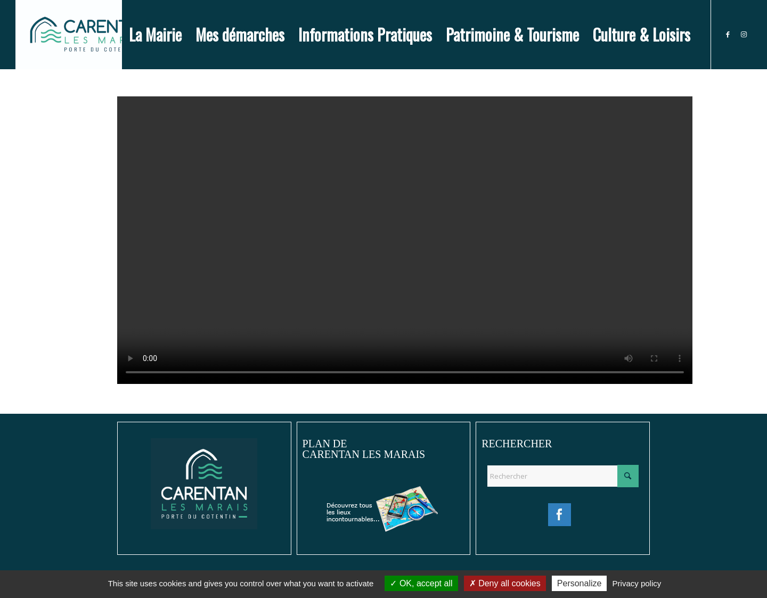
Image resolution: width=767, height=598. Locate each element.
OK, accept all (421, 583)
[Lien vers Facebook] (728, 34)
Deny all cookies (505, 583)
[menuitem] (155, 34)
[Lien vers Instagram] (744, 34)
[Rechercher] (563, 476)
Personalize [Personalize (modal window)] (579, 583)
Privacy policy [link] (637, 583)
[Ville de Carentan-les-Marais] (90, 34)
